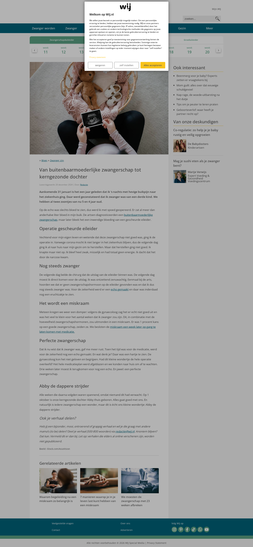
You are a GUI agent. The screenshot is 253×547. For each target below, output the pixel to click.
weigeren (100, 65)
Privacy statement (97, 57)
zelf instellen (126, 65)
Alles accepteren (153, 65)
